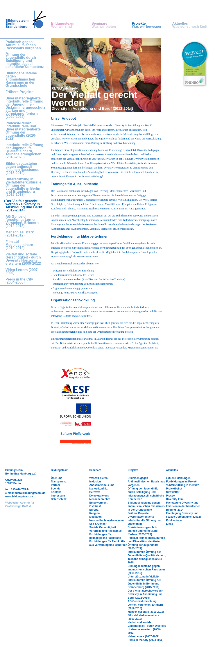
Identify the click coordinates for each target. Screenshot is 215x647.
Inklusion (95, 481)
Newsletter (172, 492)
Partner (55, 485)
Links (169, 523)
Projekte (152, 25)
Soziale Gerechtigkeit (102, 527)
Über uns (56, 478)
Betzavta (94, 492)
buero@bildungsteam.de (29, 493)
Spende (55, 488)
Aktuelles (192, 25)
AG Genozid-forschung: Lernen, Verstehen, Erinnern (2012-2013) (22, 221)
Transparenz (58, 481)
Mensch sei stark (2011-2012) (19, 234)
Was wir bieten (98, 478)
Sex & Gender (98, 523)
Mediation (95, 516)
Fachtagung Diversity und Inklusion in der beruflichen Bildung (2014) (183, 506)
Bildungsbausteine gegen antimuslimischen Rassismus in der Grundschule (21, 79)
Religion (94, 513)
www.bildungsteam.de (19, 496)
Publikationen (174, 520)
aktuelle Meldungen (178, 478)
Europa (93, 509)
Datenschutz (58, 499)
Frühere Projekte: (19, 91)
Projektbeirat (174, 488)
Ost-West (95, 506)
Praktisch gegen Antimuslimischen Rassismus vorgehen (23, 45)
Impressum (58, 495)
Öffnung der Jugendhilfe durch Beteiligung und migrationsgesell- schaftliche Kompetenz (24, 60)
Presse (170, 495)
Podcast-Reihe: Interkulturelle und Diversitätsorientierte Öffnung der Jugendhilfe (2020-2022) (23, 131)
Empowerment (98, 502)
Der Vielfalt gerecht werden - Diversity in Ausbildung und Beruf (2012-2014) (145, 594)
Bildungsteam (71, 25)
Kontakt (56, 492)
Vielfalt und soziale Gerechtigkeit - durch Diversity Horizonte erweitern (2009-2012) (23, 259)
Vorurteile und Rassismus (105, 530)
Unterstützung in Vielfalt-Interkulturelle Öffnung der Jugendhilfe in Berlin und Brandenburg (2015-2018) (23, 187)
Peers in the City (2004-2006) (19, 281)
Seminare (111, 25)
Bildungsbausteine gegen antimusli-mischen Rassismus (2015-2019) (22, 168)
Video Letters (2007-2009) (22, 271)
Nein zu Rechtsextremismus (106, 520)
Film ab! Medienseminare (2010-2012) (19, 244)
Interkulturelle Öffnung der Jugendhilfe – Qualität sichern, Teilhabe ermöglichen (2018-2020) (24, 151)
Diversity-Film (174, 499)
